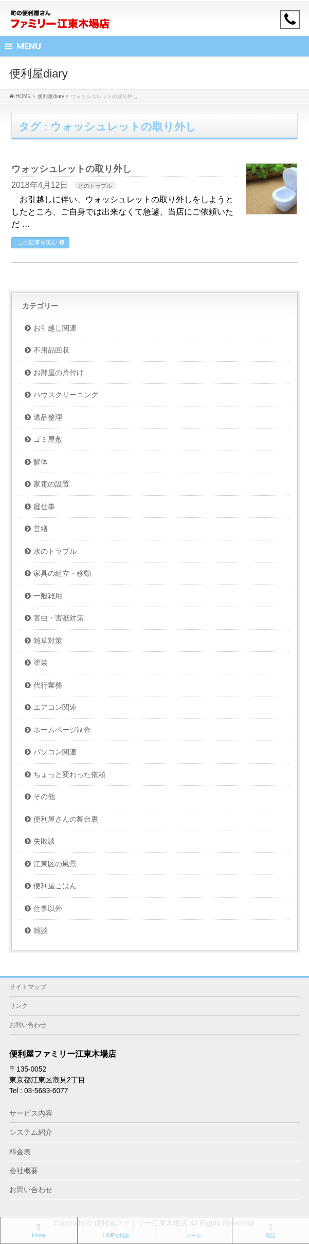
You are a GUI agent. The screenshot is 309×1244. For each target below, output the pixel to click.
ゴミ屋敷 (47, 439)
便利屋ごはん (55, 886)
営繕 (40, 529)
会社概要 (23, 1171)
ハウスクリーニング (65, 395)
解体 (40, 462)
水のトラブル (95, 186)
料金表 (20, 1152)
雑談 (40, 931)
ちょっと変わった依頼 (69, 775)
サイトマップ (27, 986)
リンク (18, 1005)
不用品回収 (51, 350)
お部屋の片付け (58, 373)
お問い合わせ (27, 1024)
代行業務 (47, 685)
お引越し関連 (55, 328)
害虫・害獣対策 (58, 618)
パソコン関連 (55, 752)
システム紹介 (30, 1132)
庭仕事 (44, 507)
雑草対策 (47, 641)
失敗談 (44, 841)
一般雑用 (47, 596)
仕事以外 (47, 908)
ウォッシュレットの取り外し (71, 168)
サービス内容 (30, 1113)
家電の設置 (51, 484)
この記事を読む (37, 242)
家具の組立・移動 (62, 573)
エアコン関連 (55, 707)
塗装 (40, 663)
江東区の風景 (55, 864)
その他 (44, 797)
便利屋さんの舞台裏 (65, 819)
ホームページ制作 (62, 730)
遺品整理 (47, 417)
